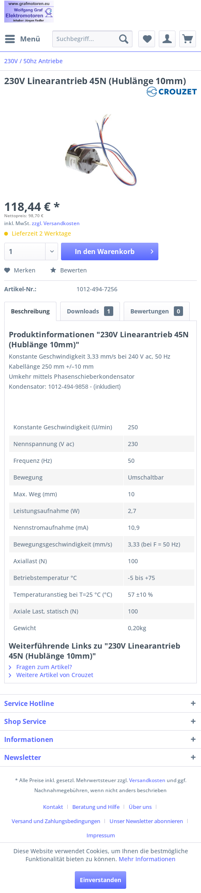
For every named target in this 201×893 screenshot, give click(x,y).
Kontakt (53, 807)
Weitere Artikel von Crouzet (51, 675)
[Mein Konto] (167, 39)
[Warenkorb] (187, 39)
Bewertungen (156, 311)
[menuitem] (22, 39)
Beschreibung (30, 311)
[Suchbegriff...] (92, 39)
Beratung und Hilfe (96, 807)
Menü (22, 38)
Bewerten (68, 270)
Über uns (140, 807)
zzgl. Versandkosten (56, 223)
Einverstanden (100, 880)
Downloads (90, 311)
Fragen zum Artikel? (40, 667)
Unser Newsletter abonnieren (146, 821)
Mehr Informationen (147, 859)
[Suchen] (123, 39)
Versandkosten (147, 780)
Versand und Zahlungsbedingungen (56, 821)
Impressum (101, 835)
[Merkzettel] (146, 39)
